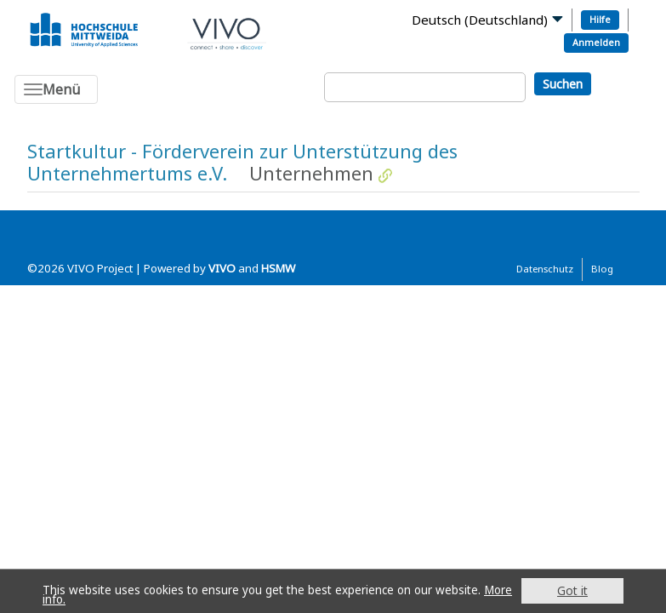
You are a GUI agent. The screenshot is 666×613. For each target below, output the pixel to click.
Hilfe (600, 19)
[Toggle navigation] (56, 89)
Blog (602, 268)
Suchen (563, 84)
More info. (71, 599)
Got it (572, 590)
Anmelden (596, 42)
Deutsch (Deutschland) (480, 19)
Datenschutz (544, 268)
